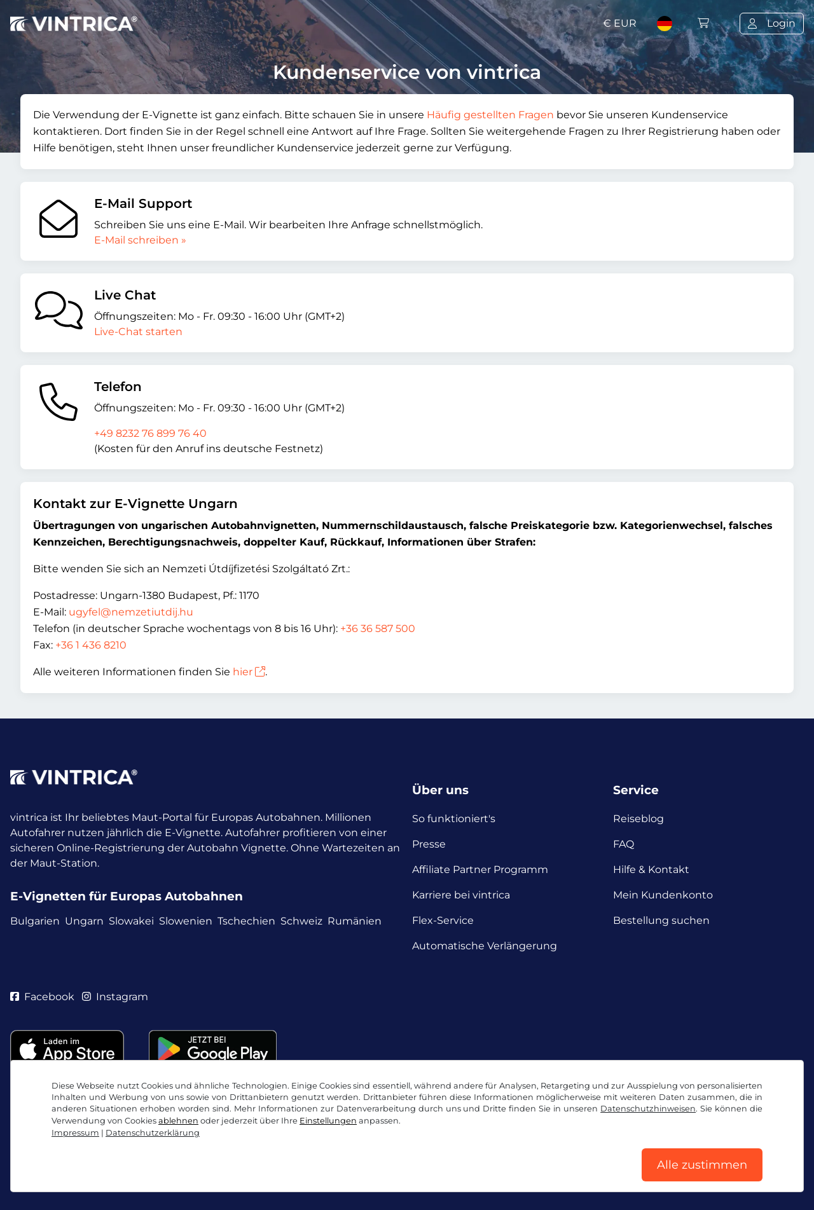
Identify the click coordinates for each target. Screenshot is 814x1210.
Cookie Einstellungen (304, 1151)
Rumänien (355, 921)
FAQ (623, 844)
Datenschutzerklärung (184, 1151)
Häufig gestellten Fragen (490, 115)
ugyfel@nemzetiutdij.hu (131, 612)
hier (249, 672)
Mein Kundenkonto (663, 895)
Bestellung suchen (661, 920)
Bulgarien (35, 921)
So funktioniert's (453, 819)
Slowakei (131, 921)
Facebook (42, 997)
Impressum (396, 1151)
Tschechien (246, 921)
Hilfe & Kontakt (651, 869)
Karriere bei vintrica (461, 895)
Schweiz (301, 921)
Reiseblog (638, 819)
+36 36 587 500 (377, 628)
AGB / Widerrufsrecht (64, 1151)
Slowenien (185, 921)
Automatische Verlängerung (484, 946)
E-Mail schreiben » (140, 240)
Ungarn (84, 921)
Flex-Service (443, 920)
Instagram (115, 997)
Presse (429, 844)
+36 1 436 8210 (91, 645)
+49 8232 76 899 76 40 (150, 433)
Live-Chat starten (138, 332)
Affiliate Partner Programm (480, 869)
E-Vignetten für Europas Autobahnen (126, 896)
